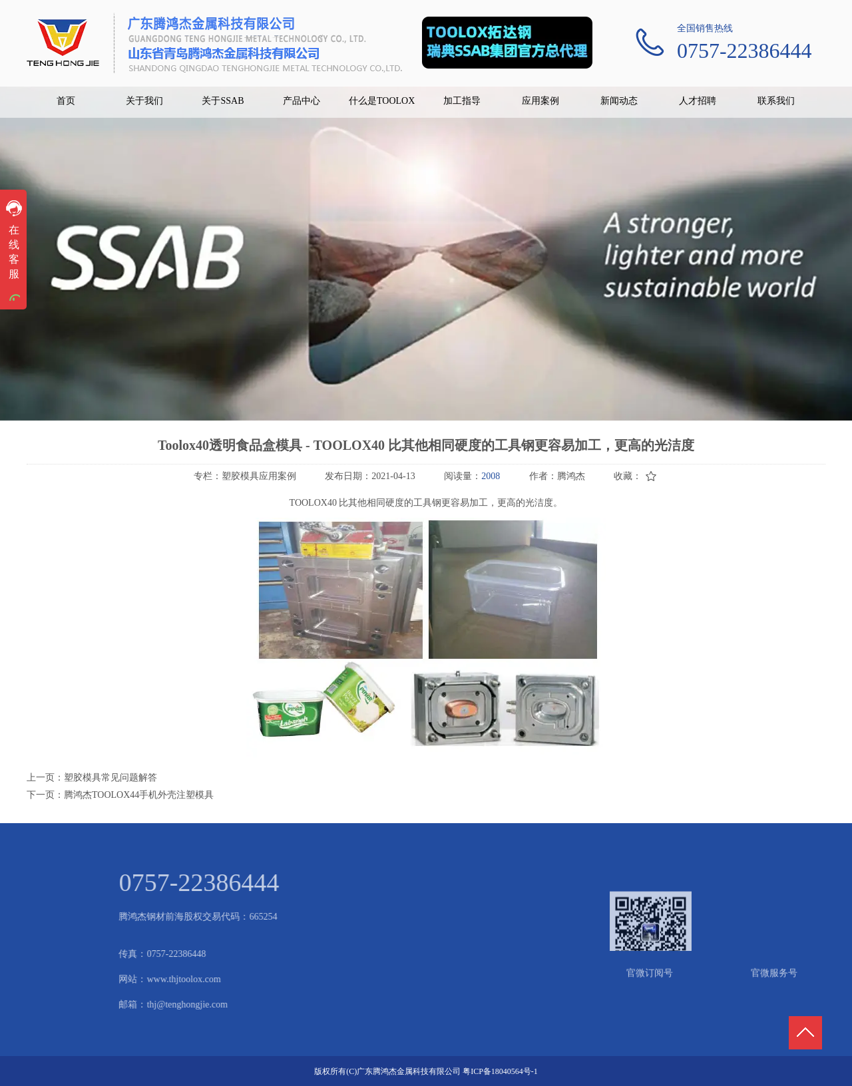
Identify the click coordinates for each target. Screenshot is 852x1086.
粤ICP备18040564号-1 (500, 1071)
